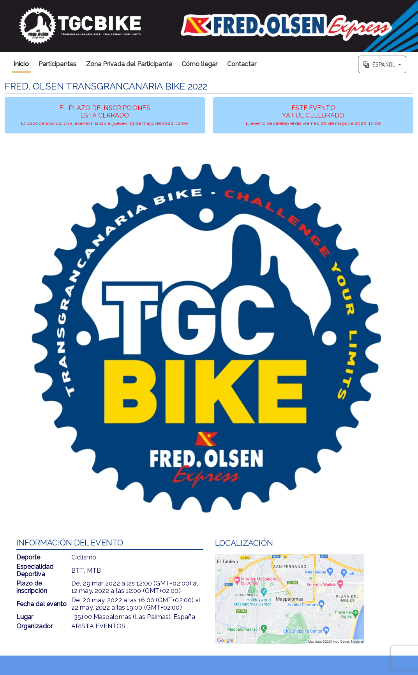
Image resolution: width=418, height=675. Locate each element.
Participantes (57, 64)
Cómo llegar (199, 64)
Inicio (21, 64)
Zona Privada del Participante (129, 64)
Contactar (241, 64)
